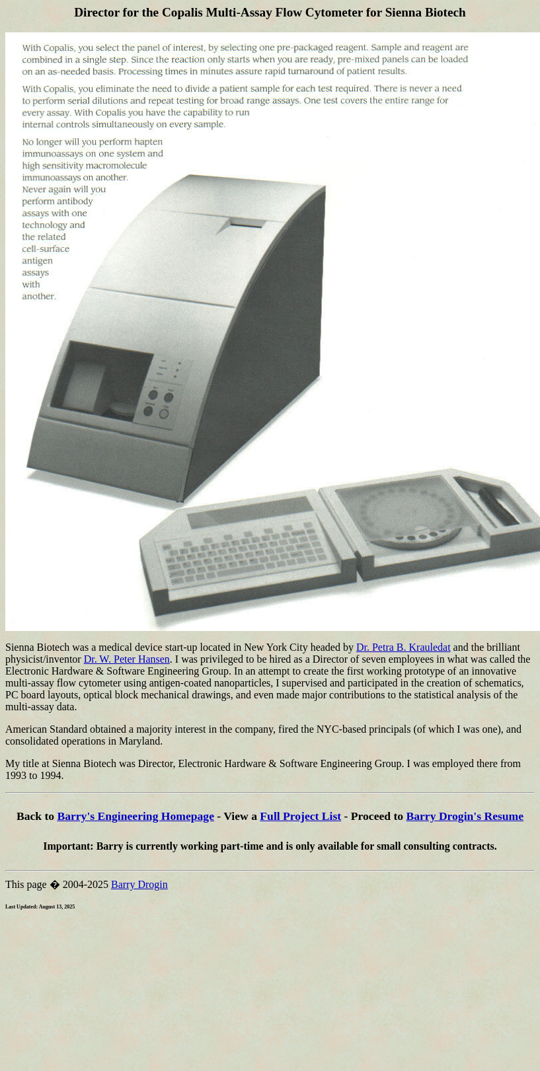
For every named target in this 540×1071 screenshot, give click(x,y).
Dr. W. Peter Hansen (127, 659)
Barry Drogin (139, 884)
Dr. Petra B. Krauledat (403, 647)
